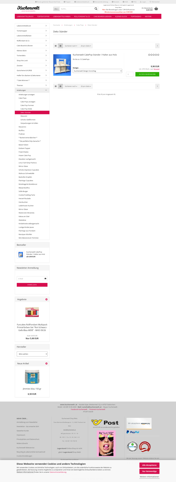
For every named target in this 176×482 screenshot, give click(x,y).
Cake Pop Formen (27, 105)
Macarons (22, 127)
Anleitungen (21, 90)
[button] (55, 45)
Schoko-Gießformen (28, 119)
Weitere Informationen (149, 476)
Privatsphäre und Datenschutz (28, 439)
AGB (125, 2)
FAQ (134, 2)
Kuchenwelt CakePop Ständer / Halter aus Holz (95, 54)
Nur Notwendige (149, 471)
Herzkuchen (23, 202)
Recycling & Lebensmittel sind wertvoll (31, 452)
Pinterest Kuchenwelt (97, 409)
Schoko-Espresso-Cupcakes (29, 170)
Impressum (21, 435)
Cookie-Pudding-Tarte (27, 195)
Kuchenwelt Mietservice (25, 447)
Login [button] (143, 2)
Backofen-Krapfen (25, 177)
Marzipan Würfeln (25, 234)
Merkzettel (154, 2)
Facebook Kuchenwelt (79, 409)
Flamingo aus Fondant (27, 231)
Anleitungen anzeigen (27, 94)
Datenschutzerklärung (58, 472)
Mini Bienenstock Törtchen (29, 238)
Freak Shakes (23, 152)
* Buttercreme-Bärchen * (28, 137)
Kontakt (115, 2)
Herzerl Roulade (25, 198)
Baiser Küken (23, 145)
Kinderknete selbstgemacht (29, 223)
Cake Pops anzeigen (28, 102)
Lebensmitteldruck (81, 2)
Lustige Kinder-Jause (26, 227)
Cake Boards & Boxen (102, 16)
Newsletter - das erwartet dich (28, 426)
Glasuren (24, 116)
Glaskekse (22, 220)
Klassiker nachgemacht (27, 159)
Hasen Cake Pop (25, 155)
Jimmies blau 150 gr (32, 388)
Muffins (21, 130)
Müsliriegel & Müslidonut (28, 184)
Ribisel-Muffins (24, 188)
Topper (67, 2)
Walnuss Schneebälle (26, 173)
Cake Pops (22, 98)
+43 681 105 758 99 (71, 441)
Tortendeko (136, 16)
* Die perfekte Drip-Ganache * (30, 141)
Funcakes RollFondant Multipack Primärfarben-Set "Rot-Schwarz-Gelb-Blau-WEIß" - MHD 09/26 (32, 327)
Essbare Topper (24, 148)
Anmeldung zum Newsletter (27, 422)
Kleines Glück (121, 16)
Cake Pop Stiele (26, 109)
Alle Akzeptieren (149, 465)
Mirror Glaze (23, 166)
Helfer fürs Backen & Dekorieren (28, 75)
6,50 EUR (32, 394)
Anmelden (32, 285)
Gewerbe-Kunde (23, 431)
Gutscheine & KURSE (24, 70)
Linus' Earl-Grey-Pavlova (28, 163)
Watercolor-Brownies (26, 213)
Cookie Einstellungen (24, 456)
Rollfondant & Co (82, 16)
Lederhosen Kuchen (26, 205)
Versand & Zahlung (100, 2)
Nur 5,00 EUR (32, 337)
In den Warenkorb (147, 74)
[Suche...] (56, 9)
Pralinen (22, 134)
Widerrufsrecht (22, 443)
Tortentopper (43, 16)
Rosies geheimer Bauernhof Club (47, 2)
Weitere (148, 16)
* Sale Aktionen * (23, 80)
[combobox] (71, 45)
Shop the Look (22, 60)
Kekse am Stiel (24, 216)
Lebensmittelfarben (61, 16)
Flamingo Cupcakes (26, 180)
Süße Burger (23, 191)
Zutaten (20, 65)
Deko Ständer (26, 112)
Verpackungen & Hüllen (29, 123)
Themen (20, 85)
